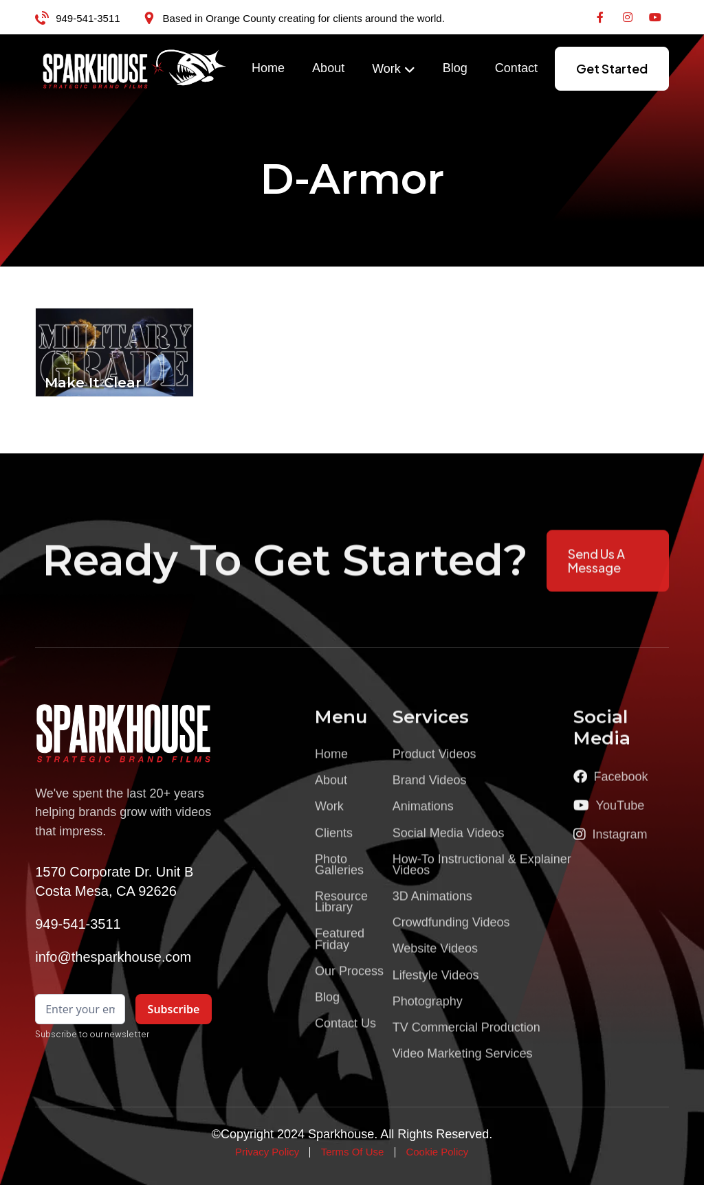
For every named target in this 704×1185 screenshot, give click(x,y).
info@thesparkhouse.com (113, 956)
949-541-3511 (88, 18)
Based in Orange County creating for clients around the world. (304, 18)
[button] (393, 69)
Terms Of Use (352, 1152)
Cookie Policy (437, 1152)
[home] (134, 68)
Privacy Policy (267, 1152)
